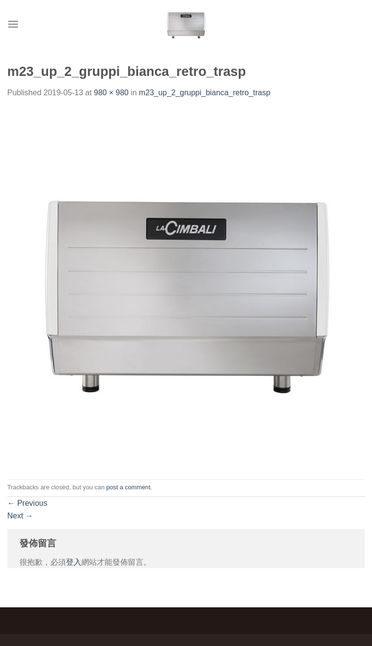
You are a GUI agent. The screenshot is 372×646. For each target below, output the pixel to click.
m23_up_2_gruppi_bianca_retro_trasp (204, 92)
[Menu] (13, 24)
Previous (27, 503)
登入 (73, 562)
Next (20, 516)
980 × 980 (111, 92)
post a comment (128, 487)
